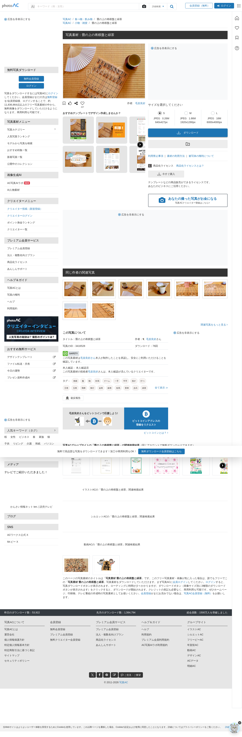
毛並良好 (140, 103)
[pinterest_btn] (106, 675)
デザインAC (194, 655)
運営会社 (9, 634)
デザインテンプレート (31, 357)
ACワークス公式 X (17, 534)
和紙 (37, 443)
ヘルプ (11, 301)
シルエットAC (195, 634)
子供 (6, 443)
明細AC (191, 665)
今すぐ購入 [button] (166, 174)
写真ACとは (14, 287)
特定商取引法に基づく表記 (19, 650)
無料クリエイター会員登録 (65, 639)
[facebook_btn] (100, 675)
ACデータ (192, 660)
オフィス (9, 450)
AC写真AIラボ (18, 183)
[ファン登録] (237, 28)
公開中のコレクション (19, 163)
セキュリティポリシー (17, 660)
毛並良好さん (88, 357)
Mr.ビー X (12, 541)
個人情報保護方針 (14, 639)
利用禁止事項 (155, 155)
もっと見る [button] (51, 454)
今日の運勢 (31, 370)
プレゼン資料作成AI (31, 377)
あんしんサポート (17, 268)
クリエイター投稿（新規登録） (25, 208)
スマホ (36, 450)
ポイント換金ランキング (21, 222)
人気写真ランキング (18, 136)
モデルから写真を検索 (19, 143)
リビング (18, 443)
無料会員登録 (31, 78)
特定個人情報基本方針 (17, 645)
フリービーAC (195, 639)
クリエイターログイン (19, 215)
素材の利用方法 (176, 155)
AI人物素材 (13, 189)
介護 (29, 443)
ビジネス (24, 436)
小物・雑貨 (81, 22)
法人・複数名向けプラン (21, 255)
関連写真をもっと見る (214, 324)
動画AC (191, 650)
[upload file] (144, 6)
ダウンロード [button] (188, 132)
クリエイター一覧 (17, 229)
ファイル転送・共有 (31, 363)
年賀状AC (192, 645)
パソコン (49, 443)
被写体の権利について (201, 155)
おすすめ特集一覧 (17, 150)
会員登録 (146, 593)
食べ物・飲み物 (83, 19)
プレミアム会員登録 (18, 248)
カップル (49, 450)
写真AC (67, 19)
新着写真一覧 (14, 157)
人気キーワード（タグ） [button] (31, 430)
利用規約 (12, 308)
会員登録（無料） (199, 5)
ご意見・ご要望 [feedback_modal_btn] (131, 674)
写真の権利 (13, 294)
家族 (41, 436)
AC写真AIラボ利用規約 (154, 645)
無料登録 (52, 97)
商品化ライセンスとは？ (190, 165)
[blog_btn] (114, 675)
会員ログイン (180, 582)
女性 (12, 436)
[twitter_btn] (92, 675)
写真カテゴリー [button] (31, 129)
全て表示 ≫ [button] (161, 387)
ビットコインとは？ (156, 432)
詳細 (227, 733)
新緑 (20, 450)
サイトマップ (11, 655)
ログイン (224, 5)
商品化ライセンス (17, 262)
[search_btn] (171, 6)
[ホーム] (237, 18)
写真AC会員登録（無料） (198, 593)
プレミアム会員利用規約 (155, 639)
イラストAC (194, 629)
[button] (64, 103)
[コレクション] (237, 38)
